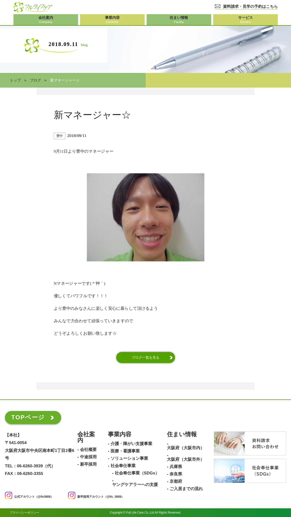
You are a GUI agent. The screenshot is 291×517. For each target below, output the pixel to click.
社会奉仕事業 (123, 466)
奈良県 (176, 474)
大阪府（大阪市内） (185, 448)
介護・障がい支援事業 (131, 444)
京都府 (176, 481)
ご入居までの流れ (186, 489)
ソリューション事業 (129, 458)
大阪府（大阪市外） (185, 459)
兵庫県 (176, 467)
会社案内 (86, 437)
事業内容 (119, 434)
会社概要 (88, 450)
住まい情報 (182, 434)
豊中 (59, 136)
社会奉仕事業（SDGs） (137, 473)
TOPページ (28, 417)
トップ (15, 80)
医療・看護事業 (125, 451)
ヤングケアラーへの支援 (135, 485)
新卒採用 (88, 464)
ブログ (35, 80)
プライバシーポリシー (24, 512)
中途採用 (88, 457)
